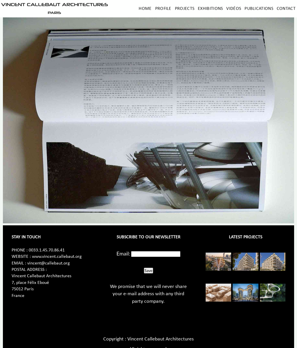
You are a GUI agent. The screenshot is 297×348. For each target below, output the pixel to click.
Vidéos (233, 8)
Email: (123, 253)
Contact (286, 8)
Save (148, 270)
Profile (163, 8)
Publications (259, 8)
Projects (184, 8)
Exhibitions (210, 8)
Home (145, 8)
